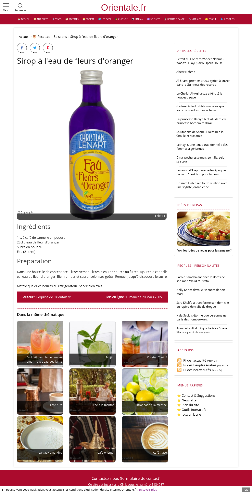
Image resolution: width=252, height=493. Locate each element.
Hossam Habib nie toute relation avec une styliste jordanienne (201, 185)
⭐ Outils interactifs (191, 410)
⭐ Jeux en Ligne (189, 414)
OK (246, 489)
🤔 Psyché (210, 19)
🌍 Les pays (104, 19)
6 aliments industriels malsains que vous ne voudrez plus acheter (200, 108)
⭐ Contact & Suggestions (196, 395)
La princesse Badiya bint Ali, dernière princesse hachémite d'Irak (201, 121)
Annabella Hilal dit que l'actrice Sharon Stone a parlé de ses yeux (202, 330)
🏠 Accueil (24, 19)
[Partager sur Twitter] (35, 48)
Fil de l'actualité (191, 360)
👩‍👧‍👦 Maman (137, 19)
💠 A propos (227, 19)
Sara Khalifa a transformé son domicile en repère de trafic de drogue (202, 304)
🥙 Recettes (72, 19)
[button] (6, 8)
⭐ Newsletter (187, 400)
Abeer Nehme (185, 72)
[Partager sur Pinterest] (48, 48)
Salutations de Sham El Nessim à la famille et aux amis (199, 134)
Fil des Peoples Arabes (196, 365)
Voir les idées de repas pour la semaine (203, 250)
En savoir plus (147, 489)
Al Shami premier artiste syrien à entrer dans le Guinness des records (203, 82)
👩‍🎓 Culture (121, 19)
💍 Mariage (194, 19)
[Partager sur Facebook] (22, 48)
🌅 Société (88, 19)
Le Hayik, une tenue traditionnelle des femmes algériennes (202, 146)
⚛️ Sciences (153, 19)
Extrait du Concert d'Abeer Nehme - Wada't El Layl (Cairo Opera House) (200, 61)
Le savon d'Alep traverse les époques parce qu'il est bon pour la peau (201, 172)
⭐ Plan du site (188, 405)
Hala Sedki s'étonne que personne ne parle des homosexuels (201, 317)
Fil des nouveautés (194, 370)
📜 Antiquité (40, 19)
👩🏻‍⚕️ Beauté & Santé (174, 19)
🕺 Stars (56, 19)
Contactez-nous (105, 478)
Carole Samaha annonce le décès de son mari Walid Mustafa (200, 279)
